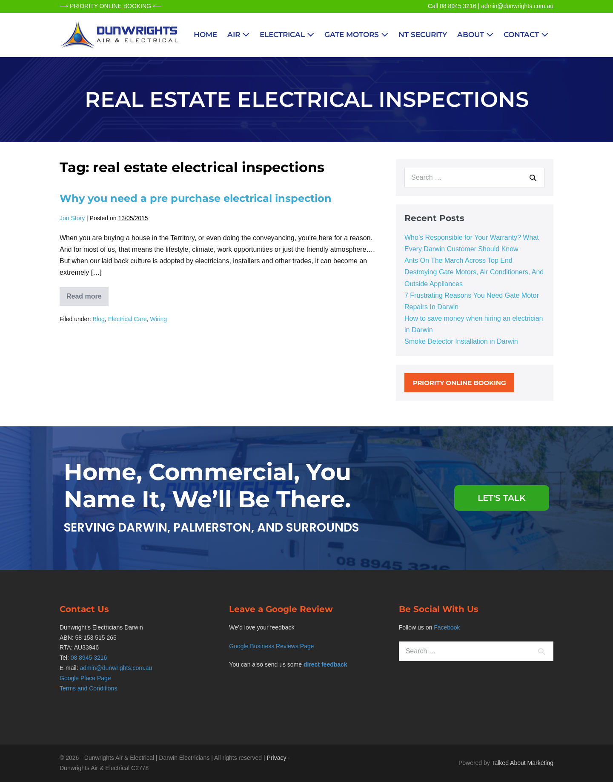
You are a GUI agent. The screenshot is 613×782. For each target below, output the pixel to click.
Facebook (447, 627)
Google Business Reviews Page (271, 646)
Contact (526, 34)
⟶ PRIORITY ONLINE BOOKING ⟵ (110, 6)
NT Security (422, 34)
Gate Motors (356, 34)
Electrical (287, 34)
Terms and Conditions (88, 688)
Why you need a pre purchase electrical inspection (196, 198)
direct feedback (325, 664)
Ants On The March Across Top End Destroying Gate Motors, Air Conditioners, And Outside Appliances (474, 272)
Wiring (158, 319)
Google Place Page (85, 678)
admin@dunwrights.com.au (517, 6)
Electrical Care (127, 319)
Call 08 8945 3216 (452, 6)
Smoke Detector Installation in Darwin (461, 341)
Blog (99, 319)
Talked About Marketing (522, 762)
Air (238, 34)
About (475, 34)
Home (205, 34)
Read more (87, 293)
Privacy (276, 757)
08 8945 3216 (89, 657)
